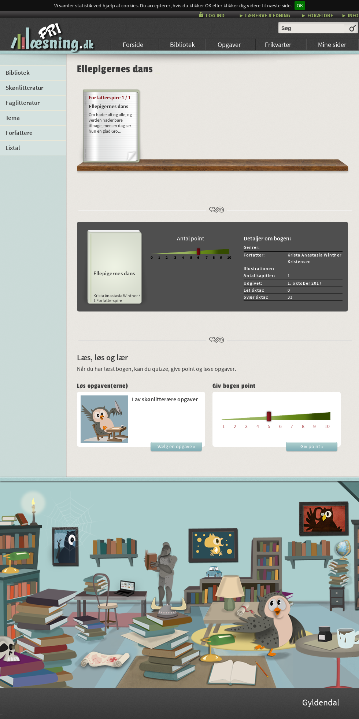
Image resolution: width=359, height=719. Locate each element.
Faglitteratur (22, 103)
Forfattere (19, 133)
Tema (12, 118)
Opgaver (229, 44)
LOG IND (215, 15)
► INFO (350, 15)
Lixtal (12, 148)
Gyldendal (320, 703)
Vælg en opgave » (176, 446)
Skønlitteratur (24, 88)
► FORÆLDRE (317, 15)
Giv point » (311, 446)
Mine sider (332, 44)
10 (327, 426)
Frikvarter (278, 44)
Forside (133, 44)
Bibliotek (182, 44)
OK (300, 5)
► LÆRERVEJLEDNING (264, 15)
